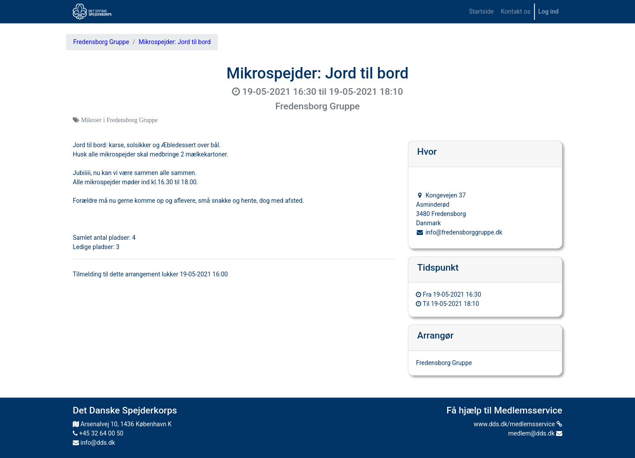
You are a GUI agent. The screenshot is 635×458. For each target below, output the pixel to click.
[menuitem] (481, 12)
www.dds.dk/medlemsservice (518, 424)
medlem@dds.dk (535, 433)
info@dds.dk (94, 442)
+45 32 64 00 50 (98, 433)
